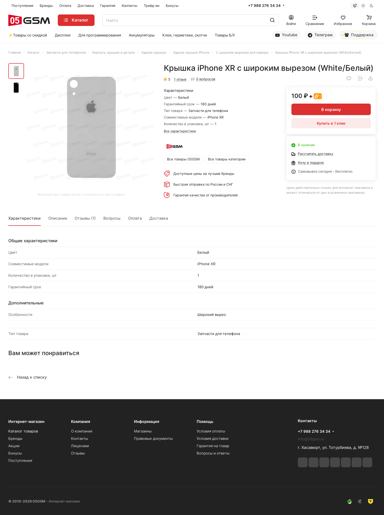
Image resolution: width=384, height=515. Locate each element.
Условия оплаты (211, 431)
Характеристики (24, 218)
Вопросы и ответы (213, 453)
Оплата (135, 218)
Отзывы (78, 453)
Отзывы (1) (85, 218)
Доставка (158, 218)
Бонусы (15, 453)
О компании (81, 431)
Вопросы (111, 218)
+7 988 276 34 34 (264, 5)
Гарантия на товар (213, 445)
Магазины (143, 431)
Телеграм (320, 34)
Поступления (20, 460)
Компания (80, 421)
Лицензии (80, 445)
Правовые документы (153, 438)
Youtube (286, 34)
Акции (14, 445)
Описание (57, 218)
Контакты (79, 438)
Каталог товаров (23, 431)
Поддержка (357, 35)
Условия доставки (212, 438)
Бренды (15, 438)
